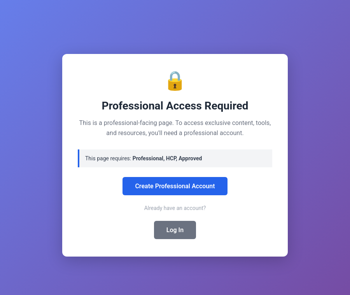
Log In (175, 230)
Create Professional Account (175, 186)
